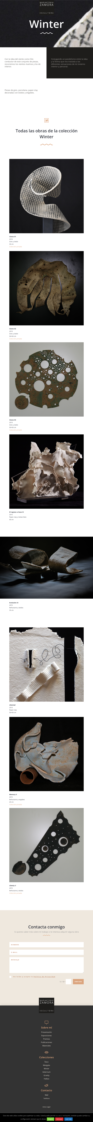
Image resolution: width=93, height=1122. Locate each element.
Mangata (46, 1065)
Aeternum (46, 1072)
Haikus (46, 1079)
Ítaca (46, 1062)
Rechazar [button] (59, 1119)
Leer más (68, 1119)
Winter (46, 1068)
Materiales (46, 1046)
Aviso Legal (46, 1107)
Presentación (46, 1032)
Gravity (46, 1075)
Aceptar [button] (50, 1119)
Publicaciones (46, 1042)
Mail (46, 1095)
